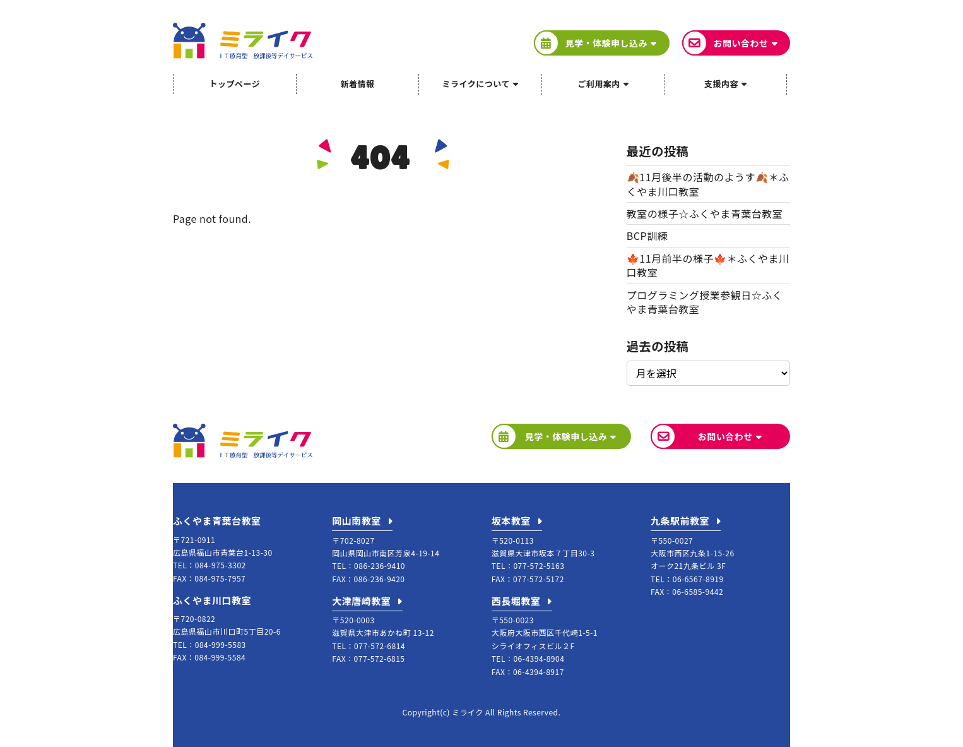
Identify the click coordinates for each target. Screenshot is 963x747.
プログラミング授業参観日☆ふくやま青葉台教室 (705, 301)
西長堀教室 (516, 600)
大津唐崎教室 (361, 600)
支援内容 (721, 84)
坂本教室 (511, 520)
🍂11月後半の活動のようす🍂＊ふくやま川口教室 (708, 183)
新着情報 (357, 84)
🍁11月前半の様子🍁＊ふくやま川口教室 (708, 265)
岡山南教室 (356, 520)
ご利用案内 (598, 84)
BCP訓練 (647, 235)
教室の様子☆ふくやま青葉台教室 (705, 213)
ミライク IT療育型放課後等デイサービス (242, 41)
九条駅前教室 (680, 520)
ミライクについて (476, 84)
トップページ (234, 84)
